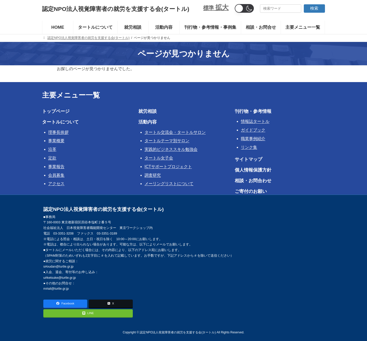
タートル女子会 (159, 158)
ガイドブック (253, 130)
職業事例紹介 (253, 138)
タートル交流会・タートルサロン (175, 132)
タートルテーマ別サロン (167, 140)
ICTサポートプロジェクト (168, 166)
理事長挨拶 (58, 132)
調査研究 (153, 175)
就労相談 (147, 111)
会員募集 (56, 175)
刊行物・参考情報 (253, 111)
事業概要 (56, 140)
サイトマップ (248, 159)
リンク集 (249, 147)
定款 (52, 158)
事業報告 (56, 166)
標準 (209, 8)
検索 (314, 8)
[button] (244, 8)
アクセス (56, 183)
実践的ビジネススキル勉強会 (171, 149)
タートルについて (60, 122)
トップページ (56, 111)
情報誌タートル (255, 121)
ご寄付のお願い (251, 191)
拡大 (222, 7)
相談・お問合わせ (253, 180)
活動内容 (147, 122)
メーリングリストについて (169, 183)
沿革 (52, 149)
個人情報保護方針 (253, 170)
